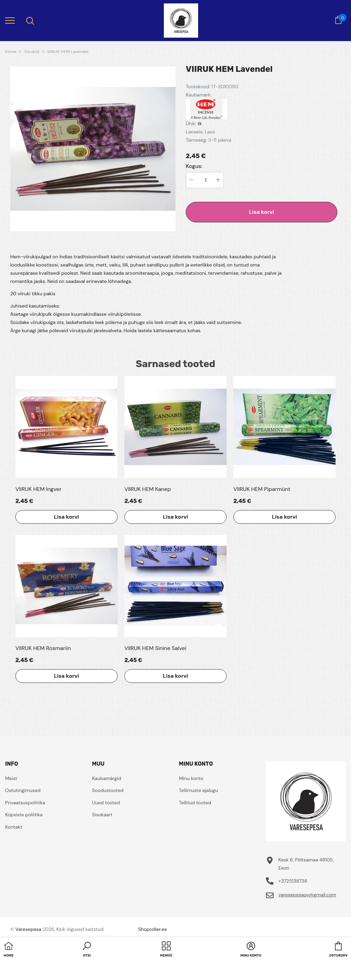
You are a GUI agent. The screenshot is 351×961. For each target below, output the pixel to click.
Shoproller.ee (152, 929)
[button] (87, 950)
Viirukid (31, 51)
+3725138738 (292, 881)
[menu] (10, 20)
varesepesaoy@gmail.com (307, 895)
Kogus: (194, 166)
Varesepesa (28, 929)
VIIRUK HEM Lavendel (67, 51)
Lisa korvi (261, 212)
